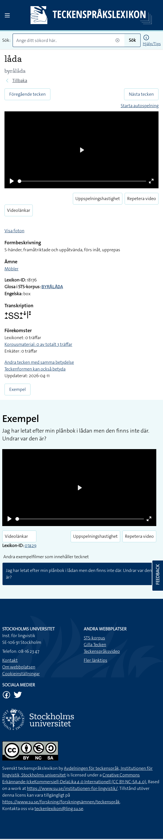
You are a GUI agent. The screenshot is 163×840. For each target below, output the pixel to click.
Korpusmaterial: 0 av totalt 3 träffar (38, 344)
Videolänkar (18, 210)
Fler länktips (95, 660)
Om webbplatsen (18, 667)
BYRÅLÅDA (52, 287)
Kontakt (10, 660)
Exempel (17, 389)
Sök (132, 40)
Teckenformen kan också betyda (35, 369)
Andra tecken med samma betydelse (39, 362)
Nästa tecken (141, 94)
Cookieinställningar (21, 674)
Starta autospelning (140, 106)
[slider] (82, 181)
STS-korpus (94, 638)
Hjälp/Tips (152, 43)
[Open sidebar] (7, 15)
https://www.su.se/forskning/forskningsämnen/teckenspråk (61, 802)
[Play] (11, 181)
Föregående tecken (27, 94)
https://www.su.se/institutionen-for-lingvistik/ (72, 788)
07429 (30, 545)
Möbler (11, 269)
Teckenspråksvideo (102, 651)
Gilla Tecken (95, 644)
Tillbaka (19, 80)
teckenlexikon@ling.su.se (58, 808)
